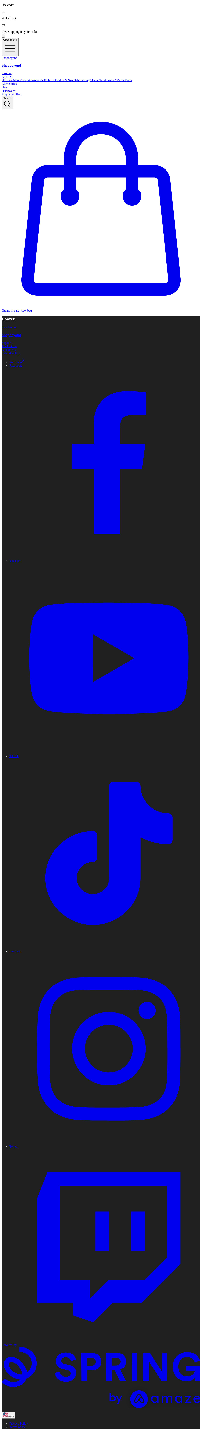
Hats (4, 87)
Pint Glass (15, 94)
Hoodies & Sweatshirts (68, 80)
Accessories (9, 83)
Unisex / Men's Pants (118, 80)
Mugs (5, 94)
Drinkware (8, 90)
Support (7, 342)
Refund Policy (11, 353)
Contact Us (9, 349)
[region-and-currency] (8, 1415)
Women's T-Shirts (42, 80)
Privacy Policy (18, 1423)
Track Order (9, 346)
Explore (7, 73)
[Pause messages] (3, 36)
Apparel (7, 76)
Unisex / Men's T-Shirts (16, 80)
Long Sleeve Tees (94, 80)
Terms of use (17, 1427)
